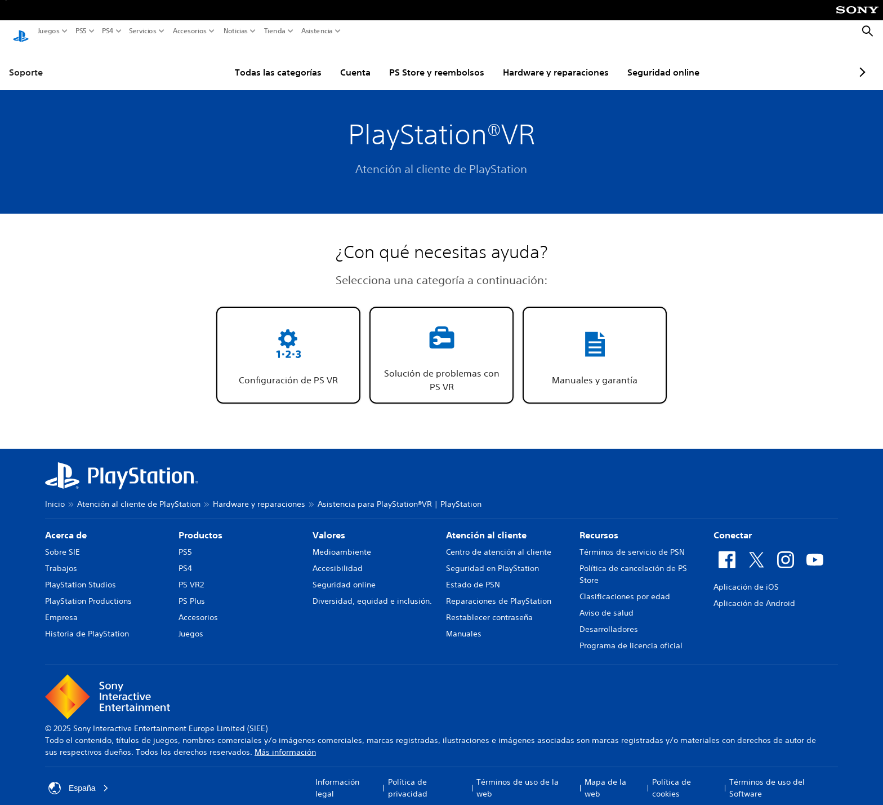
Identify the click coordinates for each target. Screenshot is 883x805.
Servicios (143, 31)
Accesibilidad (338, 557)
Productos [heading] (200, 524)
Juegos (49, 31)
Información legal (337, 777)
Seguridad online (636, 61)
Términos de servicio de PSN (632, 541)
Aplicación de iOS (746, 576)
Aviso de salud (606, 602)
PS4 (108, 31)
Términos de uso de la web (517, 777)
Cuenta (328, 61)
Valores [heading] (329, 524)
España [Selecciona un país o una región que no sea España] (78, 777)
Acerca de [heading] (66, 524)
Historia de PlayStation (87, 623)
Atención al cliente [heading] (486, 524)
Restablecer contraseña (489, 606)
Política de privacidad (407, 777)
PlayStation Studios (80, 574)
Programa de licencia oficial (631, 635)
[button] (288, 344)
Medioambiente (342, 541)
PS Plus (192, 590)
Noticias (236, 31)
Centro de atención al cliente (498, 541)
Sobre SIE (62, 541)
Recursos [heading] (598, 524)
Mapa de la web (605, 777)
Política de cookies (671, 777)
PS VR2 (191, 574)
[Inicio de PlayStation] (20, 31)
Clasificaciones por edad (624, 586)
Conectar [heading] (732, 524)
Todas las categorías (251, 61)
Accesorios (190, 31)
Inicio (55, 493)
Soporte (26, 61)
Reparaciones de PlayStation (498, 590)
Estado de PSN (473, 574)
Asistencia (317, 31)
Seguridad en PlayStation (492, 557)
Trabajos (61, 557)
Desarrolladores (608, 618)
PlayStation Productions (88, 590)
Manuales (463, 623)
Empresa (61, 606)
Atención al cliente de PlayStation (138, 493)
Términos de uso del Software (767, 777)
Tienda (275, 31)
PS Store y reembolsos (409, 61)
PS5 (81, 31)
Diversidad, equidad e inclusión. (372, 590)
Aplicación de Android (754, 592)
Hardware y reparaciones (529, 61)
